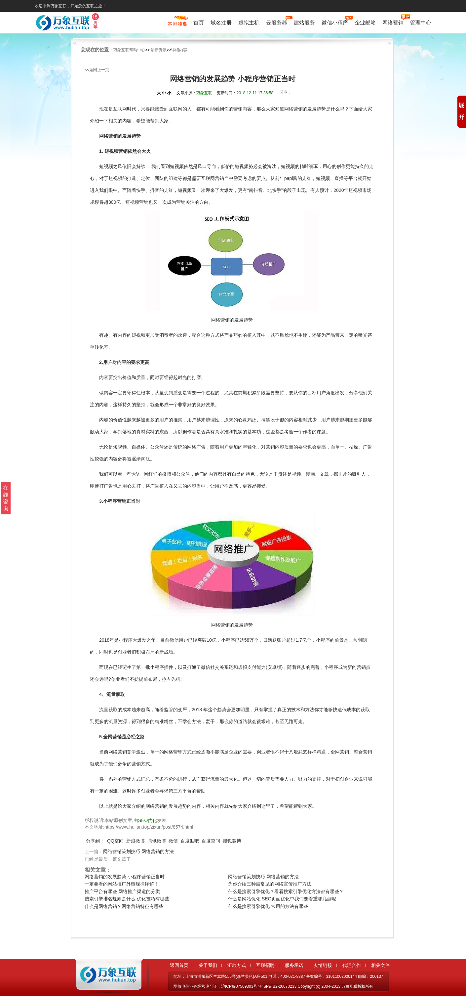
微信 (173, 841)
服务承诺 (294, 965)
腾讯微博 (156, 841)
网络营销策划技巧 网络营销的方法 (138, 851)
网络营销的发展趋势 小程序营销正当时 (125, 876)
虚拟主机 (248, 22)
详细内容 (179, 50)
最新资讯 (159, 50)
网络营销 (393, 22)
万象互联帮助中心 (129, 50)
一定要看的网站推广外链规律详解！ (122, 884)
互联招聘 (265, 965)
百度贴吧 (189, 841)
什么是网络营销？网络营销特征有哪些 (124, 906)
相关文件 (380, 965)
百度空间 (211, 841)
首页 (198, 22)
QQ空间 (115, 841)
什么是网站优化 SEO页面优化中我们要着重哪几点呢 (282, 898)
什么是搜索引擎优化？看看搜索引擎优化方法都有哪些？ (286, 891)
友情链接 (323, 965)
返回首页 (179, 965)
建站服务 (304, 22)
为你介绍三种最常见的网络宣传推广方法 (269, 884)
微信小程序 (335, 22)
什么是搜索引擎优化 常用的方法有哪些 (268, 906)
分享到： (95, 841)
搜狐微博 (232, 841)
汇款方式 (236, 965)
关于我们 (208, 965)
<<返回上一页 (97, 69)
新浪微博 (135, 841)
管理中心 (420, 22)
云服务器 (276, 22)
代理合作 (351, 965)
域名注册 (221, 22)
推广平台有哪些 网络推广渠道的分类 (122, 891)
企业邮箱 (365, 22)
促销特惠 (177, 24)
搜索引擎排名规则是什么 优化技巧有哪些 (127, 898)
